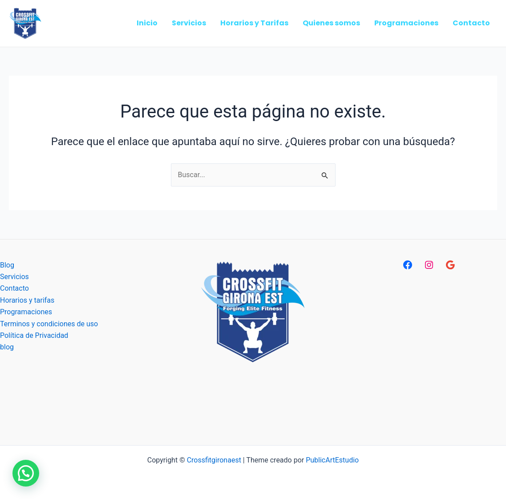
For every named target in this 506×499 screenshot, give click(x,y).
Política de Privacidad (34, 335)
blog (7, 347)
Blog (7, 265)
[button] (25, 473)
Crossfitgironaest (214, 460)
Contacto (14, 288)
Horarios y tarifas (27, 300)
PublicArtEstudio (332, 460)
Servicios (14, 276)
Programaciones (26, 312)
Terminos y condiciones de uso (49, 324)
